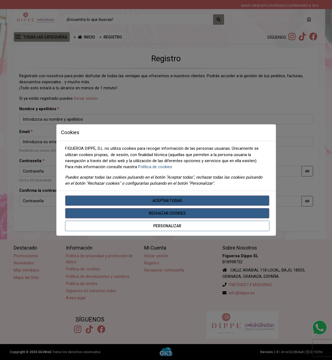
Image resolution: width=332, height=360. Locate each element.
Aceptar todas (167, 200)
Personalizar (167, 226)
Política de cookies (155, 166)
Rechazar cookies (167, 213)
